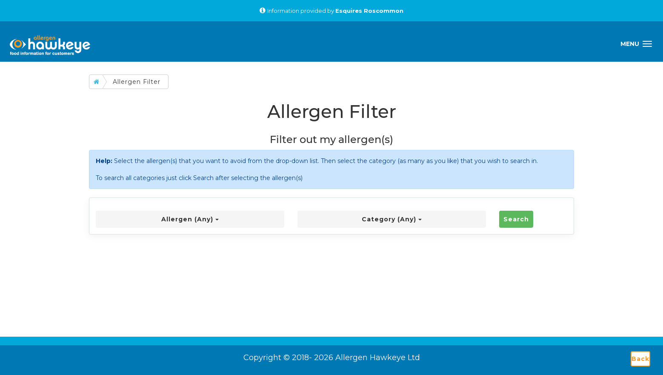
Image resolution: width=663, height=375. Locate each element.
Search (516, 219)
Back (640, 359)
